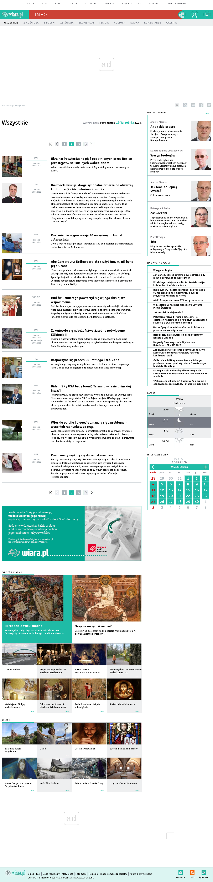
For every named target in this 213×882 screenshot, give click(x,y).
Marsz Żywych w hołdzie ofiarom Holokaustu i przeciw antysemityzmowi (179, 329)
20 (171, 496)
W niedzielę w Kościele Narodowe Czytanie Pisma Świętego (177, 306)
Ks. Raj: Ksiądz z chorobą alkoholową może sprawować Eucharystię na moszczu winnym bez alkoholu (180, 373)
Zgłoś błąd (203, 871)
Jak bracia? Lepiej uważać (163, 189)
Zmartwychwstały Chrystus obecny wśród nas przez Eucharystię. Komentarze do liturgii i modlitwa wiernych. (35, 632)
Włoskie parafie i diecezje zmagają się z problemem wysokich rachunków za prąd (89, 425)
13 (171, 490)
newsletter (193, 105)
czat (57, 4)
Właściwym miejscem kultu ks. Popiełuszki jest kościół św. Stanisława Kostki (179, 284)
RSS (192, 871)
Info (41, 14)
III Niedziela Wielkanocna (23, 626)
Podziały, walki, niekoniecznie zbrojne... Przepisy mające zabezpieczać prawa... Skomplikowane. (166, 136)
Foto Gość (81, 874)
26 (162, 501)
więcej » (32, 675)
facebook (201, 105)
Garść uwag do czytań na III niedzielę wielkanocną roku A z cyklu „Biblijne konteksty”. (105, 632)
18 (153, 496)
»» (92, 144)
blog (44, 4)
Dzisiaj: (179, 461)
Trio (153, 242)
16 (197, 490)
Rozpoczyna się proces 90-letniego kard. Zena (85, 360)
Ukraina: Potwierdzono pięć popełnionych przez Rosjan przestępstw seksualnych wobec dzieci (91, 161)
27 (171, 501)
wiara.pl (15, 14)
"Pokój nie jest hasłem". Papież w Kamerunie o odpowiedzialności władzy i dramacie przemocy (180, 383)
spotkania (91, 4)
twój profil (194, 14)
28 (153, 478)
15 (188, 490)
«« (50, 144)
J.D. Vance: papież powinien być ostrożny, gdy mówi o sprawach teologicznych (179, 276)
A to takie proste (162, 127)
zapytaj (72, 4)
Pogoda (151, 393)
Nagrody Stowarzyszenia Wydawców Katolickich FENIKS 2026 (174, 344)
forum (30, 4)
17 (205, 490)
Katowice (179, 403)
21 (179, 496)
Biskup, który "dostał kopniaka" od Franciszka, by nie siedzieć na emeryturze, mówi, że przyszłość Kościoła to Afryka (179, 292)
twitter (209, 105)
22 (188, 496)
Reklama (93, 874)
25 (153, 501)
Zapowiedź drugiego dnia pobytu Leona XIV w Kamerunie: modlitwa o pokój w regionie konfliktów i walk (179, 352)
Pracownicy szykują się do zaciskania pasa (82, 455)
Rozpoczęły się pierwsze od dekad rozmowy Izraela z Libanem (178, 336)
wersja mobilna (177, 4)
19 (162, 496)
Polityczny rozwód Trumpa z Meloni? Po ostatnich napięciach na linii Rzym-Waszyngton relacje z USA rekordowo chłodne (180, 319)
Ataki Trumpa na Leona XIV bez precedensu (178, 300)
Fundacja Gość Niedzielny (113, 874)
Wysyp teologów (162, 155)
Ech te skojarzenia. (160, 195)
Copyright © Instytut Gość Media (45, 878)
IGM (38, 874)
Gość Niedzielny (131, 4)
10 (205, 484)
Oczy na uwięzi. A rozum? (93, 626)
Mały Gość (154, 4)
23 (197, 496)
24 (205, 496)
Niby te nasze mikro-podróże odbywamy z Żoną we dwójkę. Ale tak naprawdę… (168, 249)
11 (153, 490)
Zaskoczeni (158, 213)
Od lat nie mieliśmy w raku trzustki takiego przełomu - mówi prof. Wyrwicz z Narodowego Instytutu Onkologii (179, 363)
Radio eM (109, 4)
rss (185, 105)
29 (162, 478)
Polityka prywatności (141, 874)
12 (162, 490)
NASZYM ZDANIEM (156, 113)
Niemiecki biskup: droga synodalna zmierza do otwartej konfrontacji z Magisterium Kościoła (92, 187)
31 (179, 478)
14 (179, 490)
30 (171, 478)
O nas (31, 874)
